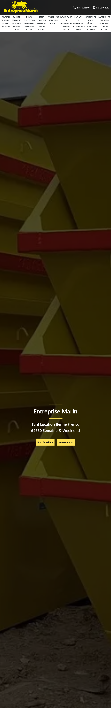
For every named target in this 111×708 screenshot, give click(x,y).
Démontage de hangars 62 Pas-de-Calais (66, 23)
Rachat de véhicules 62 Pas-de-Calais (78, 23)
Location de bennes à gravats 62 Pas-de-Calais (104, 23)
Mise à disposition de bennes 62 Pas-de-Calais (29, 23)
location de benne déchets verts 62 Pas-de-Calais (90, 23)
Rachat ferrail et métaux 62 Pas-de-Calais (16, 23)
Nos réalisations (45, 442)
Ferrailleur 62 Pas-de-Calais (53, 20)
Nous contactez (66, 442)
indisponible (83, 7)
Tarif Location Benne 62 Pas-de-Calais (41, 23)
